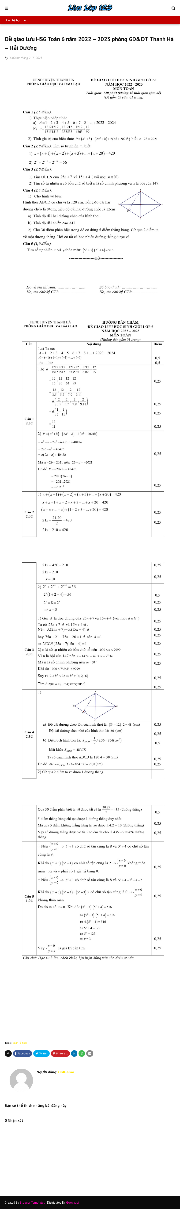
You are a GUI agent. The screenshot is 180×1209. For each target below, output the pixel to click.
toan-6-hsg (20, 1042)
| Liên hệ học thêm (16, 20)
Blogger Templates (32, 1203)
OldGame (14, 58)
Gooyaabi (72, 1203)
